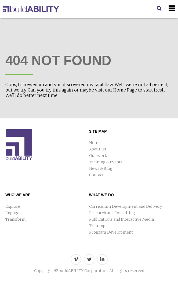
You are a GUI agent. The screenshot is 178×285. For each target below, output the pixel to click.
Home (95, 142)
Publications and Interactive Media (121, 219)
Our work (98, 155)
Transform (15, 219)
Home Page (125, 90)
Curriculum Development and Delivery (125, 206)
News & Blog (100, 168)
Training (97, 225)
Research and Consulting (112, 212)
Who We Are (18, 195)
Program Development (111, 232)
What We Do (101, 195)
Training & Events (105, 162)
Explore (12, 206)
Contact (96, 175)
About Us (97, 149)
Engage (12, 212)
